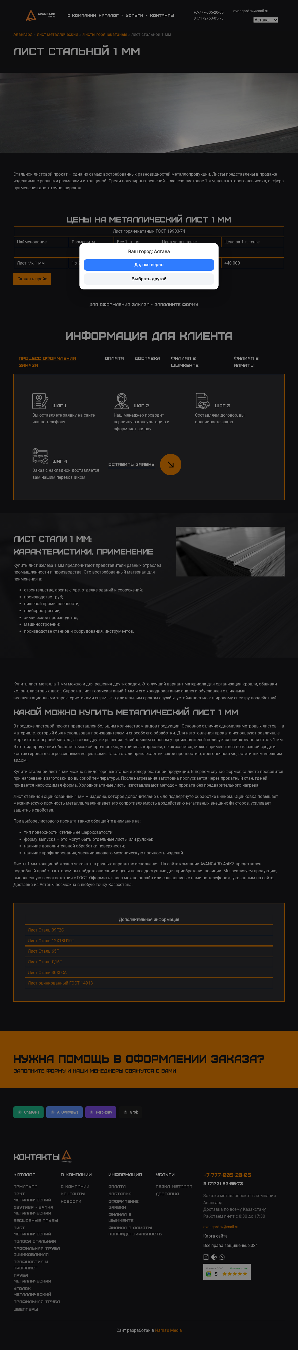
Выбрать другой (149, 279)
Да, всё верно (149, 264)
